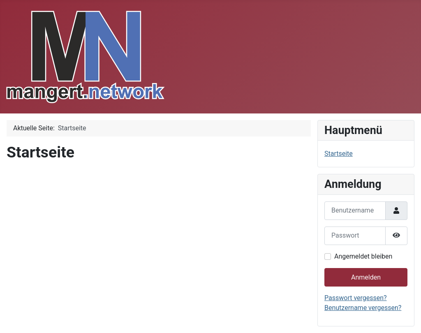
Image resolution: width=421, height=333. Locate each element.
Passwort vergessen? (355, 298)
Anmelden (366, 277)
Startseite (338, 153)
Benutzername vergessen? (362, 308)
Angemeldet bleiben (363, 256)
